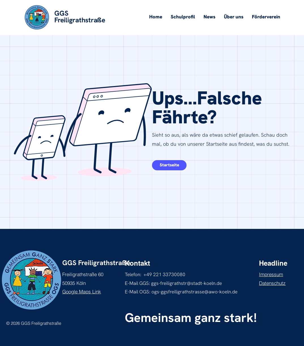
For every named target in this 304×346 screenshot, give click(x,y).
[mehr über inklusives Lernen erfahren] (169, 165)
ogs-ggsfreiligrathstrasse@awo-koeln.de (194, 292)
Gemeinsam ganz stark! (191, 318)
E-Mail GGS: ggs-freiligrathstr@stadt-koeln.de (173, 283)
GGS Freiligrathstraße (96, 262)
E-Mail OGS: (138, 292)
